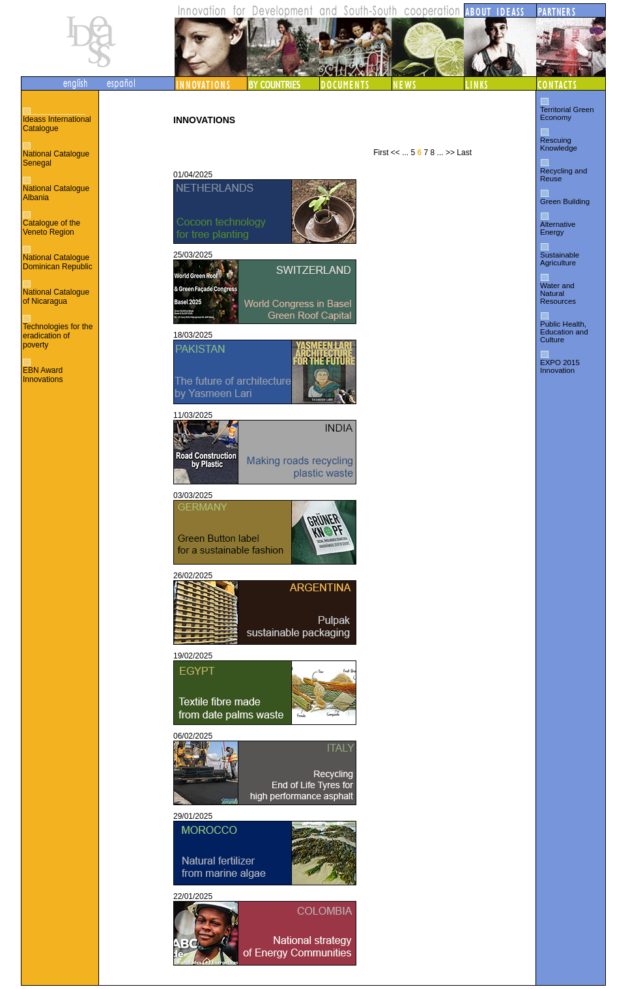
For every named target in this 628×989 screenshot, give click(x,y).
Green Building (565, 201)
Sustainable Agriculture (559, 259)
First (380, 152)
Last (464, 152)
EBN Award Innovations (43, 375)
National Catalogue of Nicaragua (56, 297)
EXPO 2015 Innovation (560, 366)
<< (395, 152)
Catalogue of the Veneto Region (51, 227)
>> (450, 152)
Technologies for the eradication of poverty (58, 335)
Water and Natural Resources (558, 293)
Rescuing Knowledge (558, 144)
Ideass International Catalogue (57, 124)
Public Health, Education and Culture (564, 332)
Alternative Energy (557, 228)
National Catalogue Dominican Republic (58, 262)
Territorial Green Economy (567, 113)
